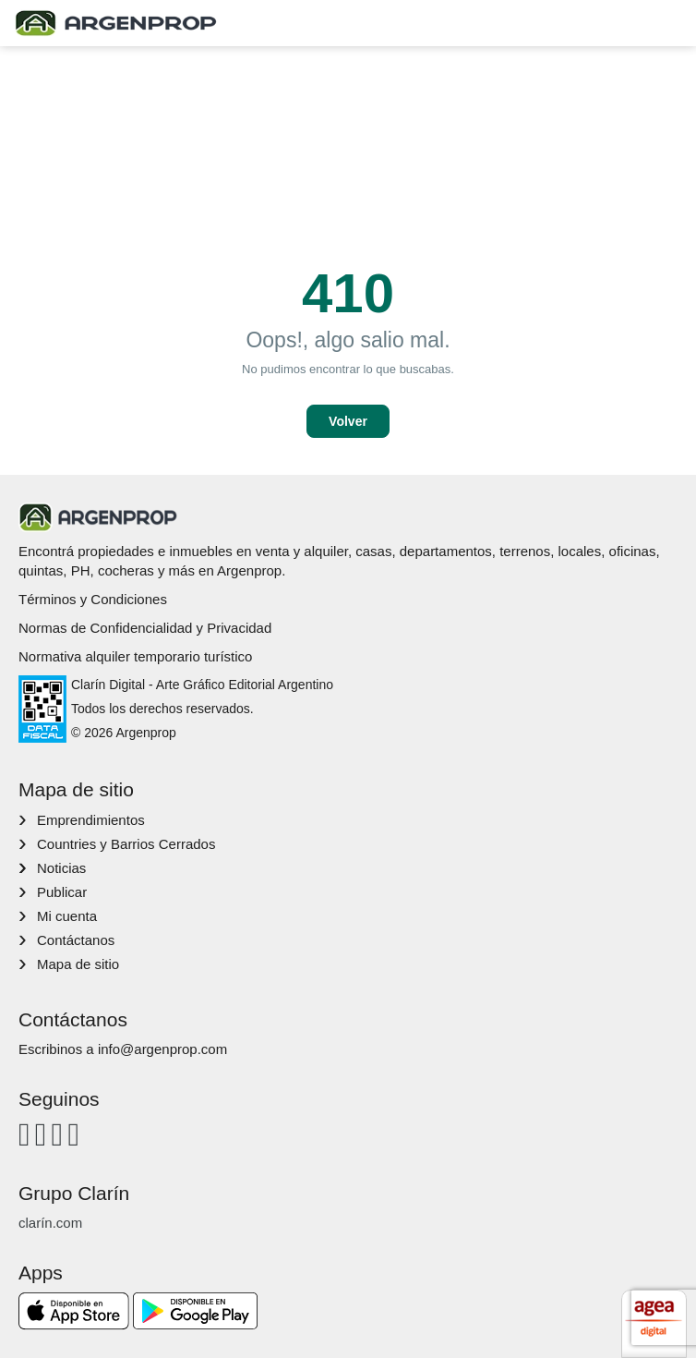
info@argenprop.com (162, 1049)
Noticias (61, 868)
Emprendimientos (91, 820)
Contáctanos (75, 940)
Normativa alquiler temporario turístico (135, 656)
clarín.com (50, 1223)
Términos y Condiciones (92, 599)
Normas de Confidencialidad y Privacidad (144, 628)
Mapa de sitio (78, 964)
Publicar (62, 892)
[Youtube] (58, 1134)
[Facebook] (24, 1134)
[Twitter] (73, 1134)
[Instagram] (41, 1134)
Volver (348, 421)
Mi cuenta (67, 916)
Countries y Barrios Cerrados (126, 844)
